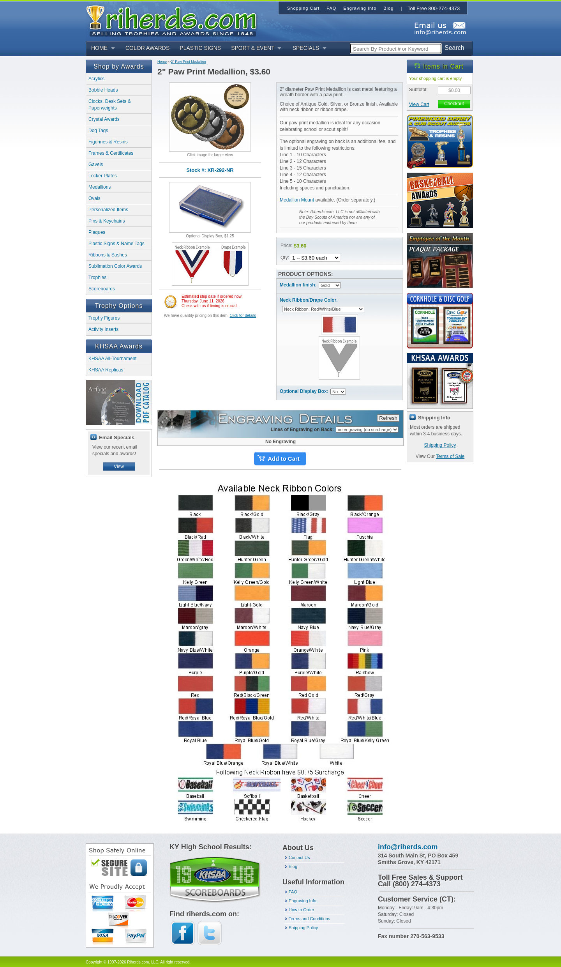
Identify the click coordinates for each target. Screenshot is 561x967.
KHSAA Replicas (105, 370)
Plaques (96, 232)
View (119, 466)
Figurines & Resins (108, 142)
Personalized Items (108, 209)
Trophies (97, 277)
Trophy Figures (104, 318)
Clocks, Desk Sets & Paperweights (109, 105)
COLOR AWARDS (147, 48)
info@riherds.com (408, 847)
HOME (99, 48)
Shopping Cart (303, 8)
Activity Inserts (103, 329)
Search (454, 47)
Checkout (454, 103)
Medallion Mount (297, 200)
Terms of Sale (450, 456)
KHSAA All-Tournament (112, 358)
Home (162, 62)
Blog (293, 866)
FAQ (293, 891)
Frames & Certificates (110, 153)
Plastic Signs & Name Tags (116, 243)
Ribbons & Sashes (107, 255)
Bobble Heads (103, 90)
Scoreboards (101, 289)
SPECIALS (306, 48)
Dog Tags (98, 130)
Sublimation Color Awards (115, 266)
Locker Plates (102, 176)
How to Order (301, 909)
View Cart (419, 104)
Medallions (99, 187)
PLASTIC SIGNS (200, 48)
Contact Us (299, 857)
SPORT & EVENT (253, 48)
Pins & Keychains (106, 221)
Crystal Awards (104, 119)
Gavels (95, 164)
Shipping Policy (440, 445)
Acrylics (96, 78)
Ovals (94, 198)
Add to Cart (284, 458)
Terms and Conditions (309, 918)
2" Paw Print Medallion (188, 62)
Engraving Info (302, 900)
